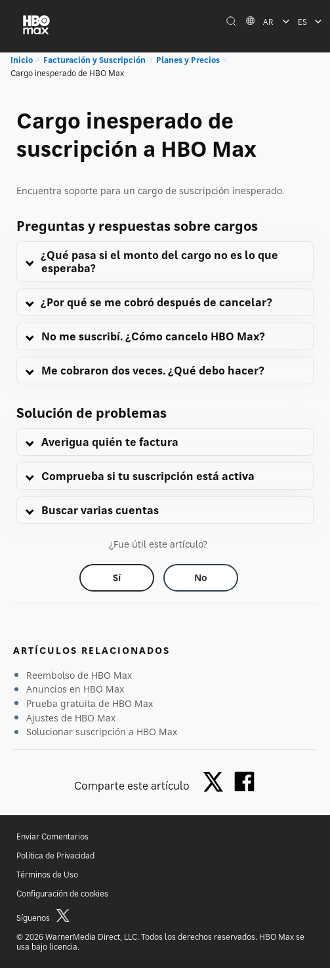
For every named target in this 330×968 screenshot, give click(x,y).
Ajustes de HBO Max (70, 718)
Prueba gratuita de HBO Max (89, 703)
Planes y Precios (188, 60)
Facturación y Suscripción (94, 60)
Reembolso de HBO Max (79, 675)
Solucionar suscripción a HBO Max (101, 731)
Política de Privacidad (55, 855)
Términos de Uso (47, 874)
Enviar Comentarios (52, 836)
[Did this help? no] (200, 578)
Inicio (21, 60)
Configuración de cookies (62, 893)
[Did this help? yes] (116, 578)
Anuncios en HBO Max (75, 689)
